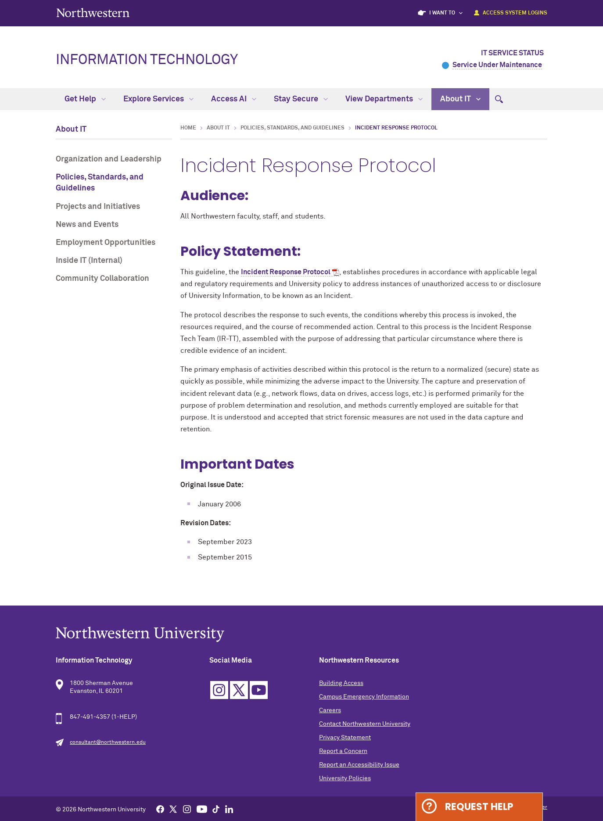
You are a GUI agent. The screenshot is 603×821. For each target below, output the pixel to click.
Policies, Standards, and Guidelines (100, 182)
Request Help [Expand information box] (479, 807)
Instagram (219, 690)
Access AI (233, 99)
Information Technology (147, 60)
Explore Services (158, 99)
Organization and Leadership (109, 159)
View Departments (384, 99)
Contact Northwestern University (364, 724)
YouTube (259, 690)
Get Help (85, 99)
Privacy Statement (345, 738)
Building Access (341, 683)
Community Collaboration (102, 279)
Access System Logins (515, 13)
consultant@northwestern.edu (108, 742)
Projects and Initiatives (98, 207)
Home (188, 128)
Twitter (239, 690)
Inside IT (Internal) (89, 261)
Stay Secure (301, 99)
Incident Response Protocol (285, 272)
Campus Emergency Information (364, 697)
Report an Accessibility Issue (359, 765)
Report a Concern (343, 751)
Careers (330, 710)
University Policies (345, 778)
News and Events (87, 225)
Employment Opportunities (105, 243)
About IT (460, 99)
